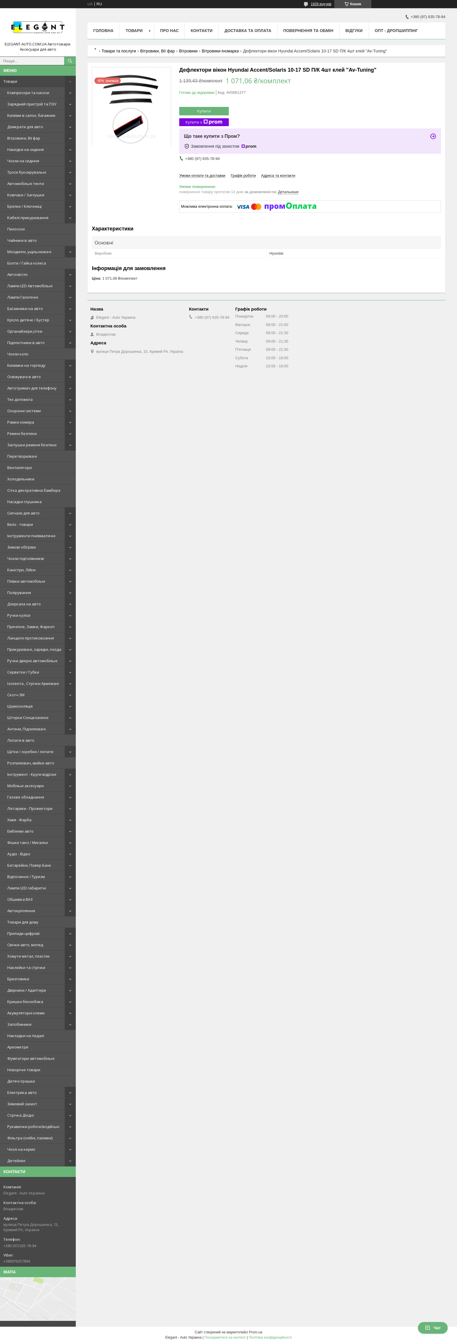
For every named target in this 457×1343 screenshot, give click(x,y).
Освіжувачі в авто (24, 376)
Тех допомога (20, 399)
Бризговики (18, 978)
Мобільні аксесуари (25, 785)
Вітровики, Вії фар (23, 138)
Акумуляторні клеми (26, 1013)
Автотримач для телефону (32, 388)
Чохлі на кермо (21, 1149)
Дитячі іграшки (21, 1081)
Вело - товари (20, 524)
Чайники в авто (22, 240)
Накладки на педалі (25, 1035)
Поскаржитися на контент (225, 1337)
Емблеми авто (20, 831)
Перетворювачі (22, 456)
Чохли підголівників (25, 558)
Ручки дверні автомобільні (32, 660)
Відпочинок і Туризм (26, 876)
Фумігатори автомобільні (31, 1058)
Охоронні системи (24, 410)
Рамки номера (20, 422)
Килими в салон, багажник (31, 115)
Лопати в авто (20, 740)
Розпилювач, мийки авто (30, 763)
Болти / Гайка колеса (26, 263)
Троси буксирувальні (26, 172)
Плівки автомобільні (26, 581)
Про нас (169, 30)
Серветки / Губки (23, 672)
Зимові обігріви (21, 547)
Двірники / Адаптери (26, 990)
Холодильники (20, 479)
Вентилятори (19, 467)
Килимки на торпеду (26, 365)
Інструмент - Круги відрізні (31, 774)
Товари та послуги (118, 51)
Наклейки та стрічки (26, 967)
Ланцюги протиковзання (30, 638)
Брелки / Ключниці (24, 206)
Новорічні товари (23, 1069)
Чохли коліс (18, 354)
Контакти (201, 30)
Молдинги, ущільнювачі (29, 251)
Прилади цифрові (23, 933)
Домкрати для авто (25, 126)
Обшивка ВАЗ (20, 899)
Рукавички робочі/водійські (33, 1126)
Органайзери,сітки (24, 331)
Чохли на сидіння (23, 160)
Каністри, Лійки (21, 569)
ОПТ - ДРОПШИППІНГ (396, 30)
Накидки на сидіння (25, 149)
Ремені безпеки (22, 433)
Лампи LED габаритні (26, 888)
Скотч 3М (15, 694)
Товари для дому (22, 922)
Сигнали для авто (23, 513)
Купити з (204, 122)
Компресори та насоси (28, 92)
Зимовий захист (22, 1103)
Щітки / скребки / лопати (30, 751)
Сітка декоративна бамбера (33, 490)
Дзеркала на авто (24, 604)
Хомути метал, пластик (28, 956)
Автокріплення (21, 910)
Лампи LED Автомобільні (29, 285)
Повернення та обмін (308, 30)
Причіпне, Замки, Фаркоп (31, 626)
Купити (204, 111)
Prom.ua (255, 1332)
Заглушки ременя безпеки (32, 444)
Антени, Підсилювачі (26, 729)
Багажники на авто (25, 308)
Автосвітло (17, 274)
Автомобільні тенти (25, 183)
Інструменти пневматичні (31, 535)
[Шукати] (70, 61)
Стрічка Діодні (20, 1115)
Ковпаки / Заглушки (25, 195)
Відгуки (354, 30)
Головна (103, 30)
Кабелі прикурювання (27, 217)
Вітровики (188, 51)
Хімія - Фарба (19, 819)
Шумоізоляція (20, 706)
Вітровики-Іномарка (220, 51)
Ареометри (17, 1047)
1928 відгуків (321, 4)
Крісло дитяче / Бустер (28, 319)
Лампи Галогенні (22, 297)
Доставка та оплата (247, 30)
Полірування (19, 592)
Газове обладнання (25, 797)
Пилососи (16, 229)
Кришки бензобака (25, 1001)
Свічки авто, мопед (25, 944)
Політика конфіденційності (270, 1337)
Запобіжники (19, 1024)
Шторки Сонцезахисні (27, 717)
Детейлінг (16, 1160)
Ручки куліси (18, 615)
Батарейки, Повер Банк (29, 865)
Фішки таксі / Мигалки (27, 842)
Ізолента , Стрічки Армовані (33, 683)
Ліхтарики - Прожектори (29, 808)
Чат (433, 1327)
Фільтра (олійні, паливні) (29, 1138)
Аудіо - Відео (18, 853)
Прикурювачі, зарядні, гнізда (34, 649)
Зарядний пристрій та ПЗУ (31, 104)
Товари (10, 81)
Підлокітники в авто (26, 342)
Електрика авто (22, 1092)
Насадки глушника (24, 501)
